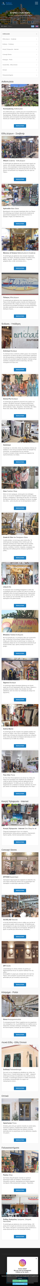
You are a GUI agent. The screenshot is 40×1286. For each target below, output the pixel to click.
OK (20, 1281)
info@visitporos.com (20, 1258)
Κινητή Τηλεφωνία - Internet (10, 49)
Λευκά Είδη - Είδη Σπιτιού (10, 65)
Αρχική (5, 26)
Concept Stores (7, 54)
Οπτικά (5, 70)
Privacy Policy (20, 1283)
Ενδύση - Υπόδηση (8, 44)
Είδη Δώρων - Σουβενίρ (9, 39)
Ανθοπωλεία (6, 34)
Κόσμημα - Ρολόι (7, 59)
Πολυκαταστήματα (8, 75)
